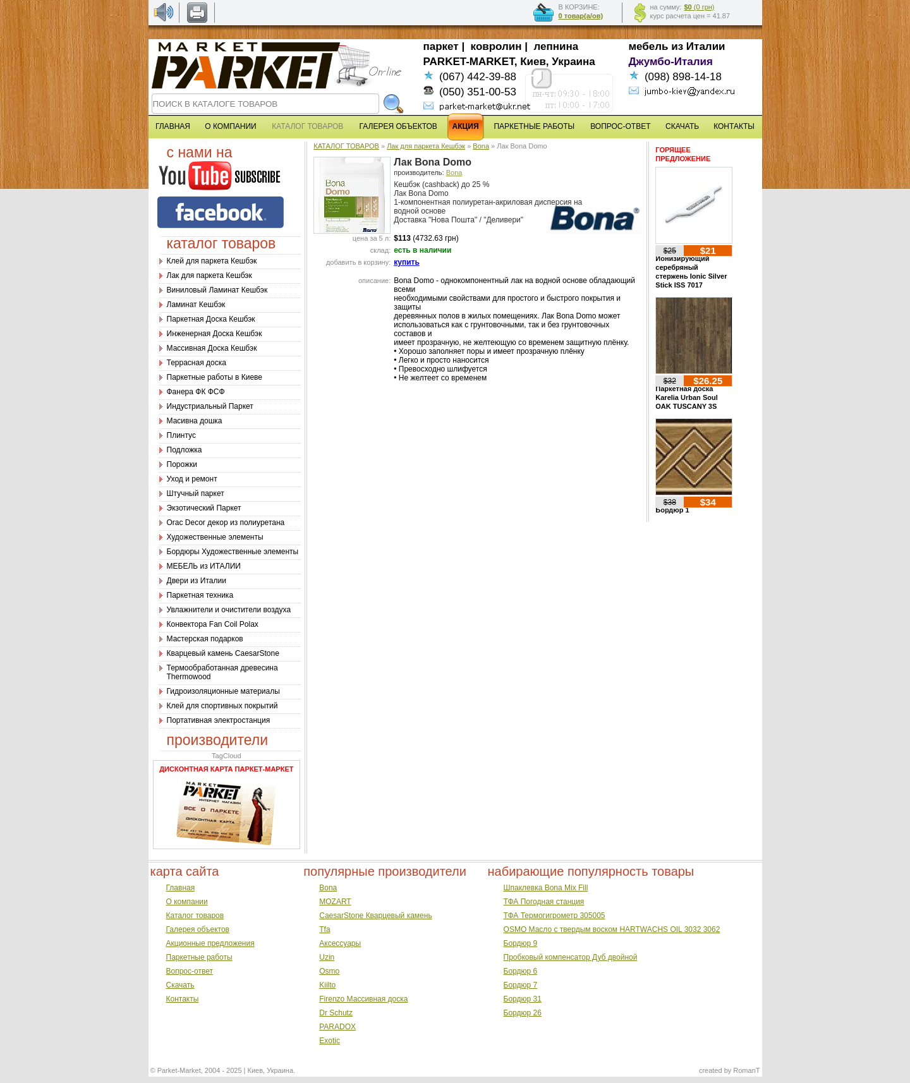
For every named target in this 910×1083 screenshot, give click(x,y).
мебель (649, 46)
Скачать (180, 985)
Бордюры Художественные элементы (233, 551)
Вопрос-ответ (189, 971)
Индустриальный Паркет (210, 406)
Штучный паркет (195, 493)
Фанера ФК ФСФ (196, 391)
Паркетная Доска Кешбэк (211, 319)
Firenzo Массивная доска (363, 999)
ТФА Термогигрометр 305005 (554, 915)
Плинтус (181, 435)
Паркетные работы (199, 957)
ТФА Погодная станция (544, 901)
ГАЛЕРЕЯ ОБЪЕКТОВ (398, 126)
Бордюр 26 (523, 1012)
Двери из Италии (196, 580)
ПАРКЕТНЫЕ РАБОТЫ (534, 126)
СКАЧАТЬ (682, 126)
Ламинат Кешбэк (196, 304)
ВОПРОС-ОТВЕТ (620, 126)
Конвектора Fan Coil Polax (212, 624)
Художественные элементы (215, 537)
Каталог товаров (195, 915)
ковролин (496, 46)
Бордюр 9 (521, 943)
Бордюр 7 (521, 985)
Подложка (184, 449)
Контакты (182, 999)
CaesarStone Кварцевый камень (375, 915)
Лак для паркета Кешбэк (209, 275)
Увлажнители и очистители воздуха (229, 609)
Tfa (324, 929)
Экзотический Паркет (204, 508)
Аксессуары (340, 943)
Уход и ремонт (192, 479)
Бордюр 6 (521, 971)
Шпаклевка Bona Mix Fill (546, 887)
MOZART (335, 901)
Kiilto (327, 985)
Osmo (329, 971)
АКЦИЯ (465, 126)
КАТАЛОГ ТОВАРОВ (346, 146)
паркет (441, 46)
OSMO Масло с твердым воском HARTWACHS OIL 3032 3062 (612, 929)
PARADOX (337, 1026)
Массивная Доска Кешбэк (212, 348)
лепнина (556, 46)
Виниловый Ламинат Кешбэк (217, 290)
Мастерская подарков (205, 638)
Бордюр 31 (523, 999)
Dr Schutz (336, 1012)
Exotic (329, 1040)
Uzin (326, 957)
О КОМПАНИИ (230, 126)
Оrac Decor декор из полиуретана (226, 522)
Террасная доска (196, 362)
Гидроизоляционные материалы (223, 691)
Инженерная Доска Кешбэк (214, 333)
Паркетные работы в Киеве (214, 377)
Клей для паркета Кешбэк (212, 261)
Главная (180, 887)
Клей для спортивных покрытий (222, 705)
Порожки (182, 464)
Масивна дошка (194, 420)
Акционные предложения (210, 943)
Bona (481, 146)
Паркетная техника (200, 595)
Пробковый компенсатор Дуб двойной (571, 957)
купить (407, 262)
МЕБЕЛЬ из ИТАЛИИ (204, 566)
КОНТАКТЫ (734, 126)
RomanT (746, 1070)
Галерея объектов (197, 929)
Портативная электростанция (218, 720)
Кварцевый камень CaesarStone (223, 653)
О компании (187, 901)
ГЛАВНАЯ (172, 126)
